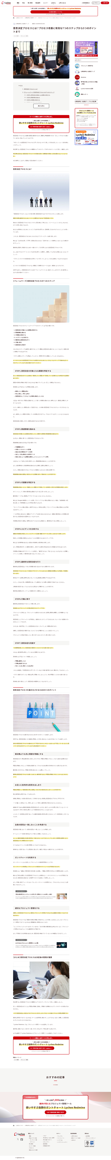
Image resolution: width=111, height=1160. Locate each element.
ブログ (44, 1136)
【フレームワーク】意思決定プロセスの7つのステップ (39, 92)
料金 (23, 3)
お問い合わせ (63, 3)
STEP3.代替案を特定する (33, 100)
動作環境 (45, 1144)
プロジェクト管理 (24, 36)
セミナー (46, 3)
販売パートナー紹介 (75, 1138)
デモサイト (95, 2)
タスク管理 (16, 36)
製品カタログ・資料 (33, 1150)
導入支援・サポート (47, 1140)
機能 (30, 1136)
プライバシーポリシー (84, 125)
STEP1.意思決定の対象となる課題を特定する (38, 95)
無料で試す (105, 2)
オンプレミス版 (33, 1140)
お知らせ (73, 1140)
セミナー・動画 (32, 1146)
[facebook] (22, 1140)
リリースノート (60, 1138)
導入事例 (30, 3)
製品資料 (38, 3)
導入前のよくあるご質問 (48, 1138)
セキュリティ (46, 1142)
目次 (21, 86)
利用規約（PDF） (46, 1146)
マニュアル (59, 1136)
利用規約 (90, 125)
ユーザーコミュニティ (62, 1142)
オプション (32, 1142)
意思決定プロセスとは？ (31, 89)
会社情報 (88, 1136)
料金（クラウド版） (33, 1138)
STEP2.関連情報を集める (33, 97)
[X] (18, 1140)
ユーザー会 (59, 1140)
